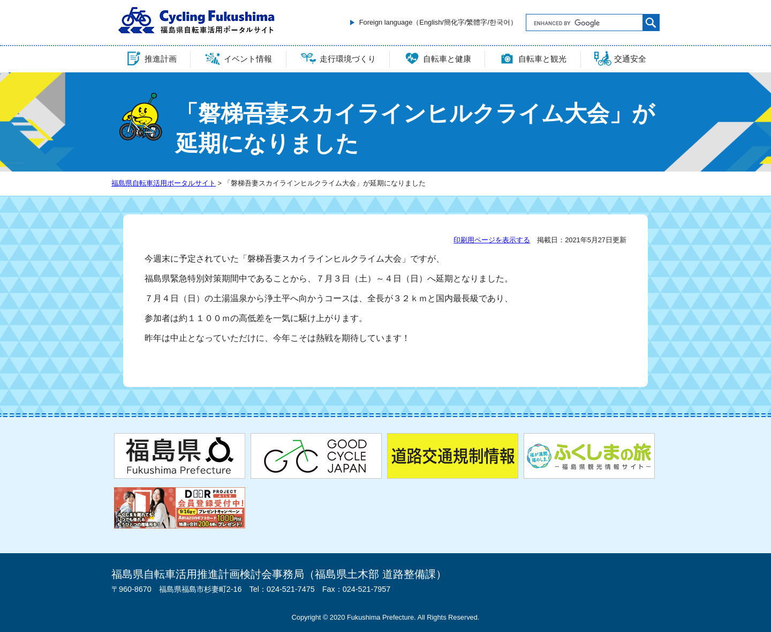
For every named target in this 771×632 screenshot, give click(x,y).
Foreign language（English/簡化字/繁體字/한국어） (438, 22)
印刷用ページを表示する (491, 240)
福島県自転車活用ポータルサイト (163, 183)
